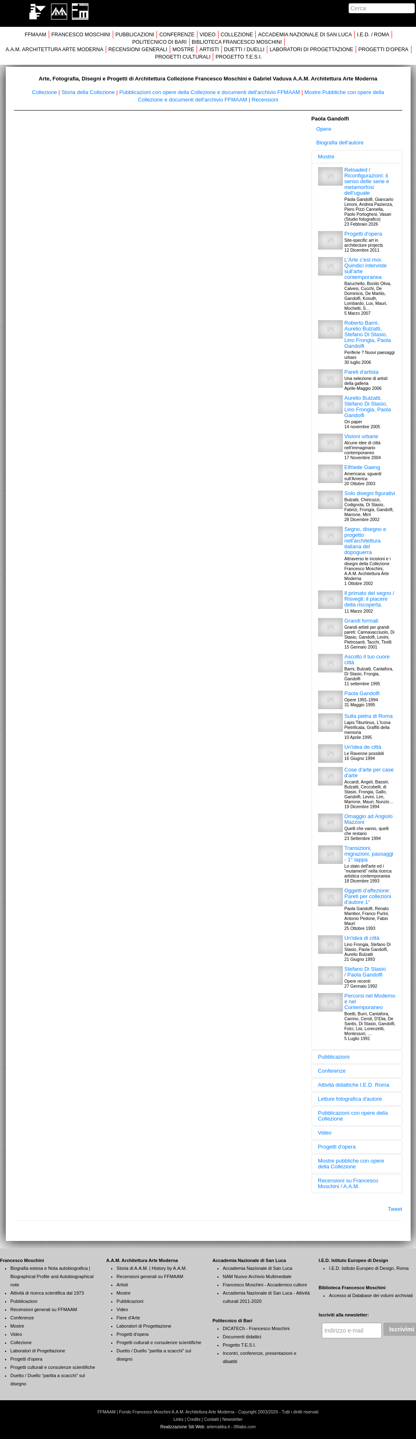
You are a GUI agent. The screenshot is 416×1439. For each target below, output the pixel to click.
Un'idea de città (363, 747)
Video (325, 1133)
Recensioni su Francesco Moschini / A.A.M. (348, 1183)
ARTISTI (209, 49)
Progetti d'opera (363, 234)
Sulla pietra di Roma (369, 716)
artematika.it (218, 1427)
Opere (323, 129)
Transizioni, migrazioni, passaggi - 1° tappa (369, 854)
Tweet (395, 1209)
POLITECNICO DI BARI (159, 42)
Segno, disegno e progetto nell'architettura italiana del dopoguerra (365, 540)
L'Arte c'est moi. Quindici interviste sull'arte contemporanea (366, 268)
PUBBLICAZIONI (134, 35)
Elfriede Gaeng (362, 467)
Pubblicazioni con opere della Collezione (353, 1116)
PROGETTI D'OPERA (384, 49)
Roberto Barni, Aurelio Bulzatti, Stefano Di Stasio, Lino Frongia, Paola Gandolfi (368, 334)
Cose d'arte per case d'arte (369, 772)
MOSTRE (183, 49)
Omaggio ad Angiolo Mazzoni (369, 819)
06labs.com (245, 1427)
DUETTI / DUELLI (244, 49)
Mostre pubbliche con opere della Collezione (351, 1164)
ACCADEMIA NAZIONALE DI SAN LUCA (305, 35)
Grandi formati (361, 621)
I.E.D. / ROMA (373, 35)
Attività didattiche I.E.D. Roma (354, 1085)
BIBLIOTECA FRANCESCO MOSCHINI (237, 42)
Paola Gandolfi (362, 693)
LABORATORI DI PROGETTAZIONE (311, 49)
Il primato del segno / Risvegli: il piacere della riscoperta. (370, 599)
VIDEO (207, 35)
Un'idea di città (362, 938)
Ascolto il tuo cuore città (367, 659)
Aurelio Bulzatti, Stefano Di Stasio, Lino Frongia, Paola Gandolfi (368, 406)
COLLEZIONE (237, 35)
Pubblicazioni (334, 1057)
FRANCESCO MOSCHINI (80, 35)
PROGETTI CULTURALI (182, 57)
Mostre (326, 156)
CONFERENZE (177, 35)
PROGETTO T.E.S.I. (239, 57)
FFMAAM (35, 35)
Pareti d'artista (362, 372)
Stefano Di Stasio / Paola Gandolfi (365, 972)
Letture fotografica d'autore (350, 1099)
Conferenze (332, 1071)
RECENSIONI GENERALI (137, 49)
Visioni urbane (361, 436)
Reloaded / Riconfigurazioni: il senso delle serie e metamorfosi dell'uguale (367, 181)
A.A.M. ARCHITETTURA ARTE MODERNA (54, 49)
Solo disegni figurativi (370, 493)
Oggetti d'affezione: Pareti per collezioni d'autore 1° (368, 896)
